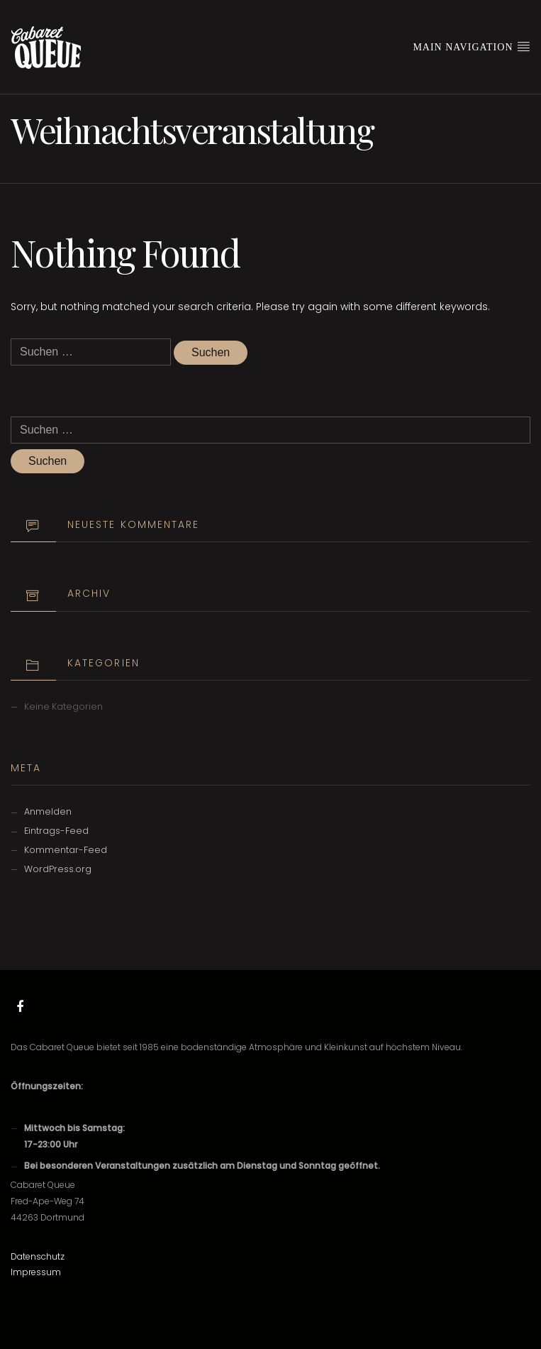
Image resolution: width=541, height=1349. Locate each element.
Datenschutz (38, 1256)
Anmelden (48, 811)
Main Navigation (471, 46)
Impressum (36, 1272)
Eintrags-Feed (56, 831)
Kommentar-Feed (65, 850)
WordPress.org (57, 869)
